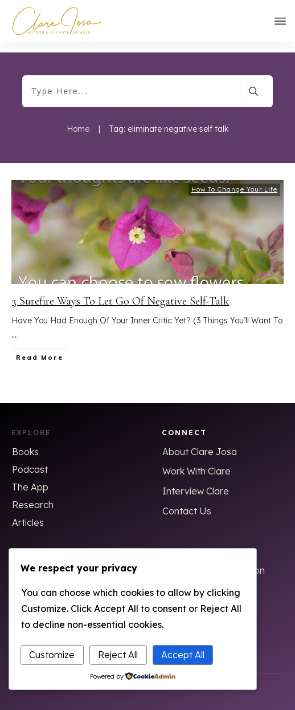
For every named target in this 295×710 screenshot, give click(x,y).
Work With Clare (196, 460)
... (14, 324)
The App (30, 476)
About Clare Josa (199, 441)
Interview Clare (195, 480)
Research (33, 494)
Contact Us (186, 500)
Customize (52, 654)
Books (25, 441)
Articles (28, 511)
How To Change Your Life (234, 178)
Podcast (30, 458)
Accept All (182, 654)
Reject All (118, 654)
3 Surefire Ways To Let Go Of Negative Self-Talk (120, 290)
